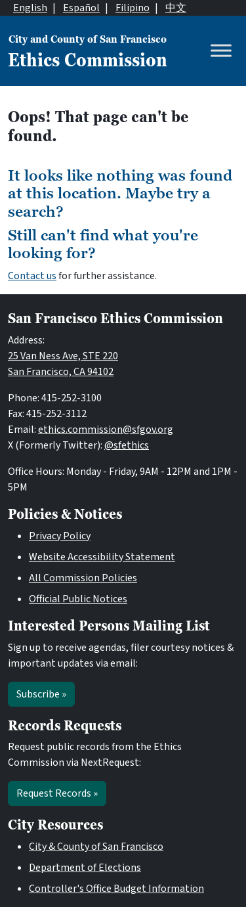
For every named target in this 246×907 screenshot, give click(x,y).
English (30, 8)
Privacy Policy (60, 536)
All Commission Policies (83, 578)
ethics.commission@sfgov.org (105, 429)
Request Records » (57, 793)
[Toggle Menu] (221, 51)
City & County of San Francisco (96, 846)
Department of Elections (85, 867)
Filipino (132, 8)
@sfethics (126, 445)
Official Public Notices (78, 599)
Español (81, 8)
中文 (175, 8)
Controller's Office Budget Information (116, 888)
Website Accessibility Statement (102, 557)
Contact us (32, 276)
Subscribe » (41, 694)
